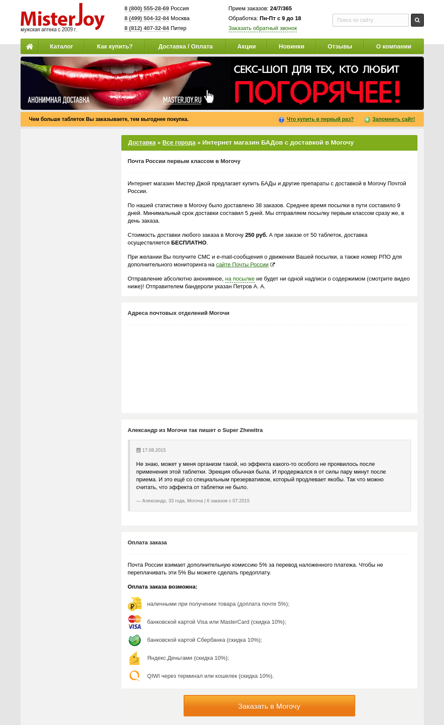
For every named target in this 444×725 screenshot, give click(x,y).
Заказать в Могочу (269, 706)
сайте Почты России (242, 264)
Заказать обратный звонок (263, 28)
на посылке (240, 278)
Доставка (142, 142)
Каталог (61, 46)
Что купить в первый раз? (320, 119)
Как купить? (115, 46)
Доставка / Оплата (185, 46)
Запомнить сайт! (393, 119)
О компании (393, 46)
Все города (178, 142)
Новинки (292, 46)
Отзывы (340, 46)
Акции (246, 46)
